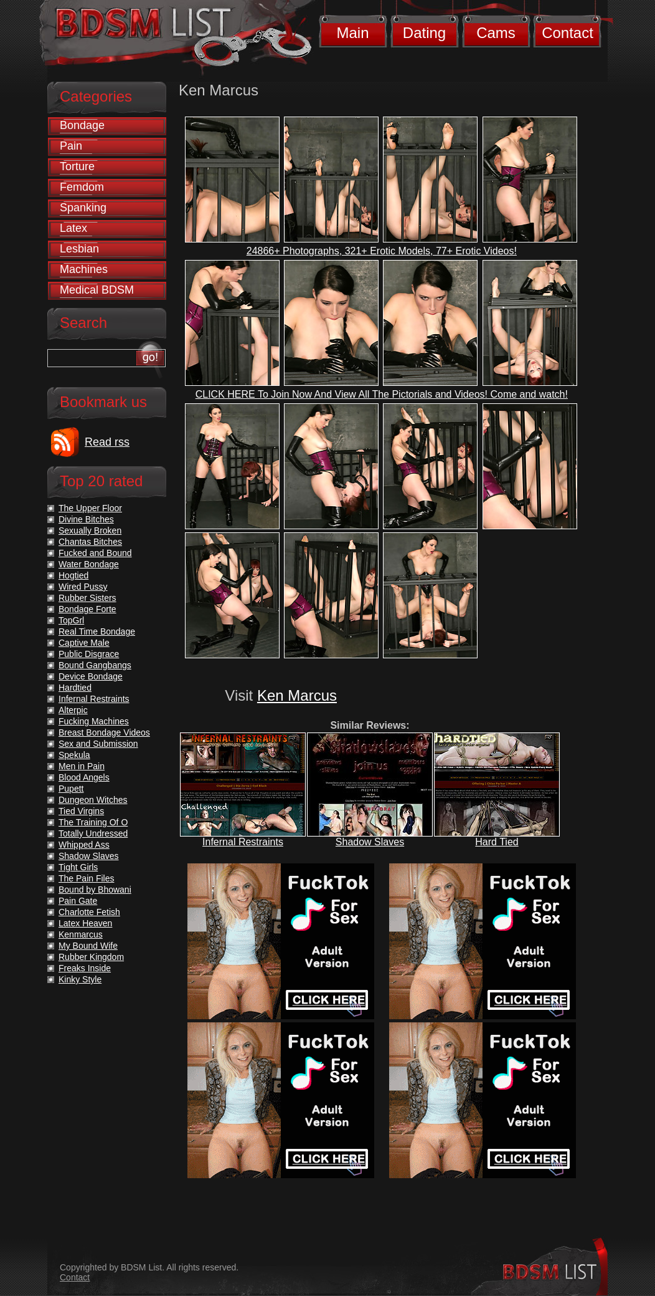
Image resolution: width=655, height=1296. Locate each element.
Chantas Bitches (90, 542)
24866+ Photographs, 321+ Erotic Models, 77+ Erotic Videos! (382, 251)
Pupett (71, 789)
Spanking (83, 207)
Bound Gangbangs (95, 665)
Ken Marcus (297, 695)
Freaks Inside (85, 968)
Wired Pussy (83, 587)
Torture (77, 166)
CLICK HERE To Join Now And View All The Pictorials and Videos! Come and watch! (382, 394)
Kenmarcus (81, 934)
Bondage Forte (87, 609)
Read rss (107, 442)
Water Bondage (89, 564)
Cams (496, 32)
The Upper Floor (90, 508)
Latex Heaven (85, 923)
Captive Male (84, 643)
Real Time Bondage (97, 631)
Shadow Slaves (370, 842)
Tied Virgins (81, 811)
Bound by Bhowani (95, 890)
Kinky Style (80, 979)
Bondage (82, 125)
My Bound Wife (88, 946)
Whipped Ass (84, 845)
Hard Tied (496, 842)
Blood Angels (84, 777)
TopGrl (71, 620)
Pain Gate (78, 901)
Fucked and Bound (95, 553)
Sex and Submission (98, 744)
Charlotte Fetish (89, 912)
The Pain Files (86, 878)
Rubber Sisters (87, 598)
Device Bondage (91, 676)
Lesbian (79, 248)
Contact (567, 32)
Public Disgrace (89, 654)
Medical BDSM (97, 290)
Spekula (74, 755)
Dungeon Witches (93, 800)
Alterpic (73, 710)
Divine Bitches (86, 519)
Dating (424, 32)
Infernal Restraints (242, 842)
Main (352, 32)
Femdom (82, 187)
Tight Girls (78, 867)
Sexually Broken (90, 530)
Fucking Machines (94, 721)
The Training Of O (93, 822)
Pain (71, 146)
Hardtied (75, 688)
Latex (73, 228)
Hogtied (73, 575)
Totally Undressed (93, 833)
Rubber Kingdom (91, 957)
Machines (84, 269)
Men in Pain (82, 766)
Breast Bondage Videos (104, 732)
